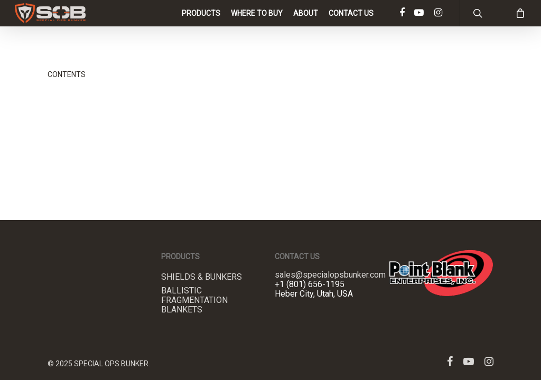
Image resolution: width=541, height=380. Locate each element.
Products (201, 24)
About (305, 24)
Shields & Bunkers (201, 277)
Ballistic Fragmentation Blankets (194, 300)
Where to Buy (257, 24)
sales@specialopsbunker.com (330, 275)
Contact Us (351, 24)
